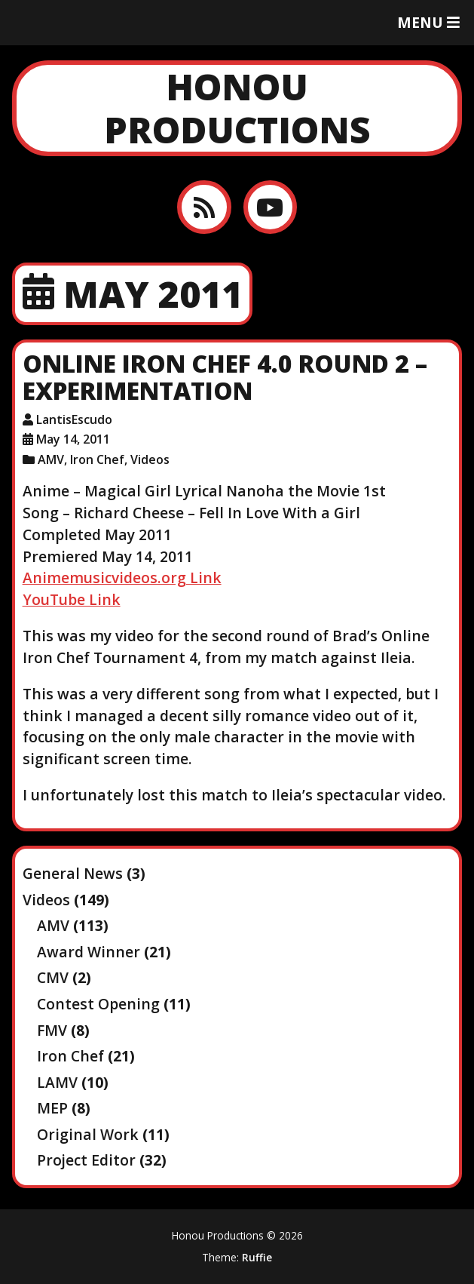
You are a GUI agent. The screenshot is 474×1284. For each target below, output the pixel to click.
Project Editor (86, 1160)
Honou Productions (237, 108)
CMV (53, 977)
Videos (150, 459)
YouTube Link (72, 599)
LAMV (57, 1082)
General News (73, 873)
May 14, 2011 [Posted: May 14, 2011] (73, 439)
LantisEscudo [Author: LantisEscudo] (74, 419)
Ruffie (257, 1257)
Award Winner (88, 951)
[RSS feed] (204, 207)
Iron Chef (97, 459)
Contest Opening (98, 1004)
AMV (51, 459)
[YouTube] (270, 207)
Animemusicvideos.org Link (122, 577)
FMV (52, 1030)
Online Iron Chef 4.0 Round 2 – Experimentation (225, 377)
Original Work (88, 1134)
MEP (52, 1108)
